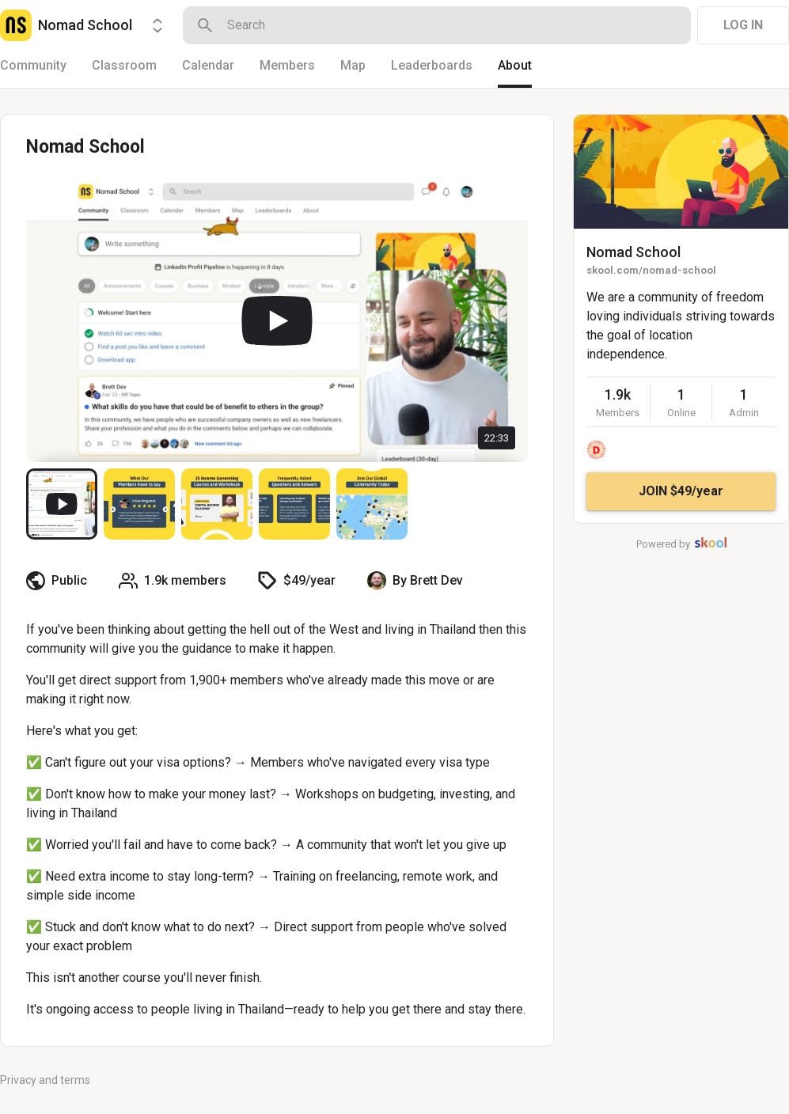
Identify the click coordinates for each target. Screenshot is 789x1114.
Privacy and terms (45, 1080)
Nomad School (633, 252)
